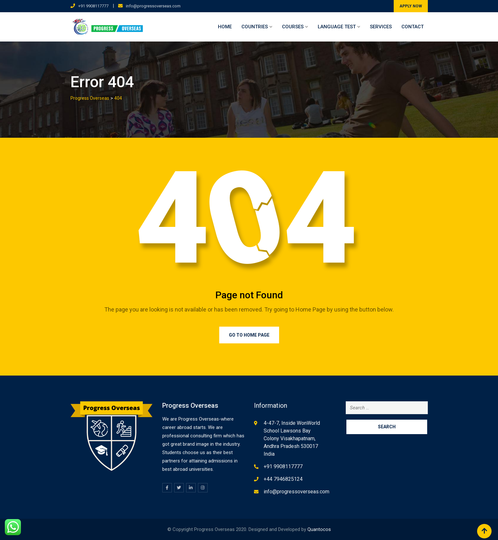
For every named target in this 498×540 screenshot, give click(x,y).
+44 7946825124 (283, 479)
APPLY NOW (410, 6)
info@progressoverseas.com (153, 6)
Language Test (337, 27)
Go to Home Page (249, 335)
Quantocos (319, 529)
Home (225, 27)
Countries (254, 27)
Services (381, 27)
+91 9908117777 (93, 6)
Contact (412, 27)
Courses (293, 27)
